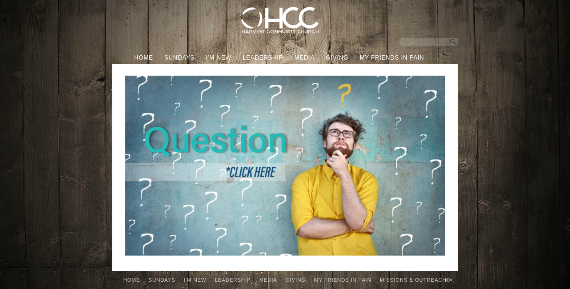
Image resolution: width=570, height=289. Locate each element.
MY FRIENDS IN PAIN (392, 58)
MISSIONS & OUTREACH (279, 71)
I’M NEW (218, 58)
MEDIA (304, 58)
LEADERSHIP (262, 58)
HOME (143, 58)
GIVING (337, 58)
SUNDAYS (179, 58)
